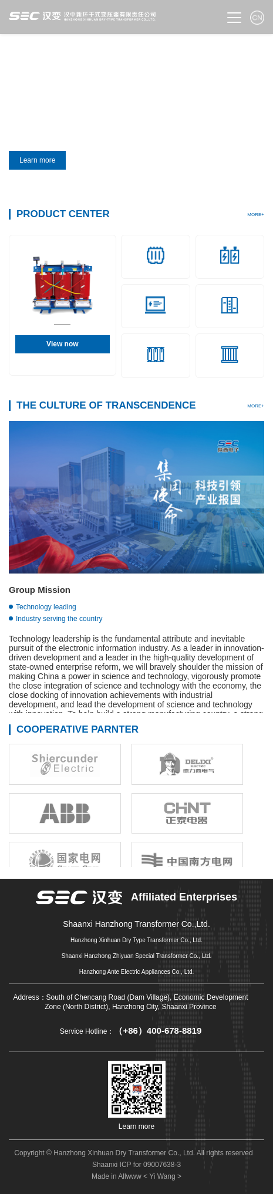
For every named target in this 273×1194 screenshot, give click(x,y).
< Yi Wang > (162, 1176)
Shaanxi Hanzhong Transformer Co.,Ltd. (136, 924)
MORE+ (255, 214)
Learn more (41, 160)
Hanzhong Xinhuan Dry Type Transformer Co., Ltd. (136, 940)
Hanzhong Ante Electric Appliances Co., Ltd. (136, 972)
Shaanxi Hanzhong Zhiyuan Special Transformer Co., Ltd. (137, 956)
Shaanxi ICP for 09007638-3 (136, 1165)
